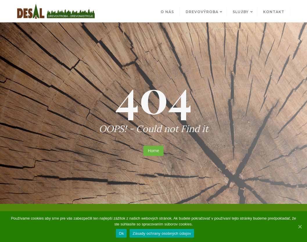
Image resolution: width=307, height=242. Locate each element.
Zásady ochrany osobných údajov (161, 233)
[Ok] (300, 226)
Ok (121, 233)
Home (153, 150)
